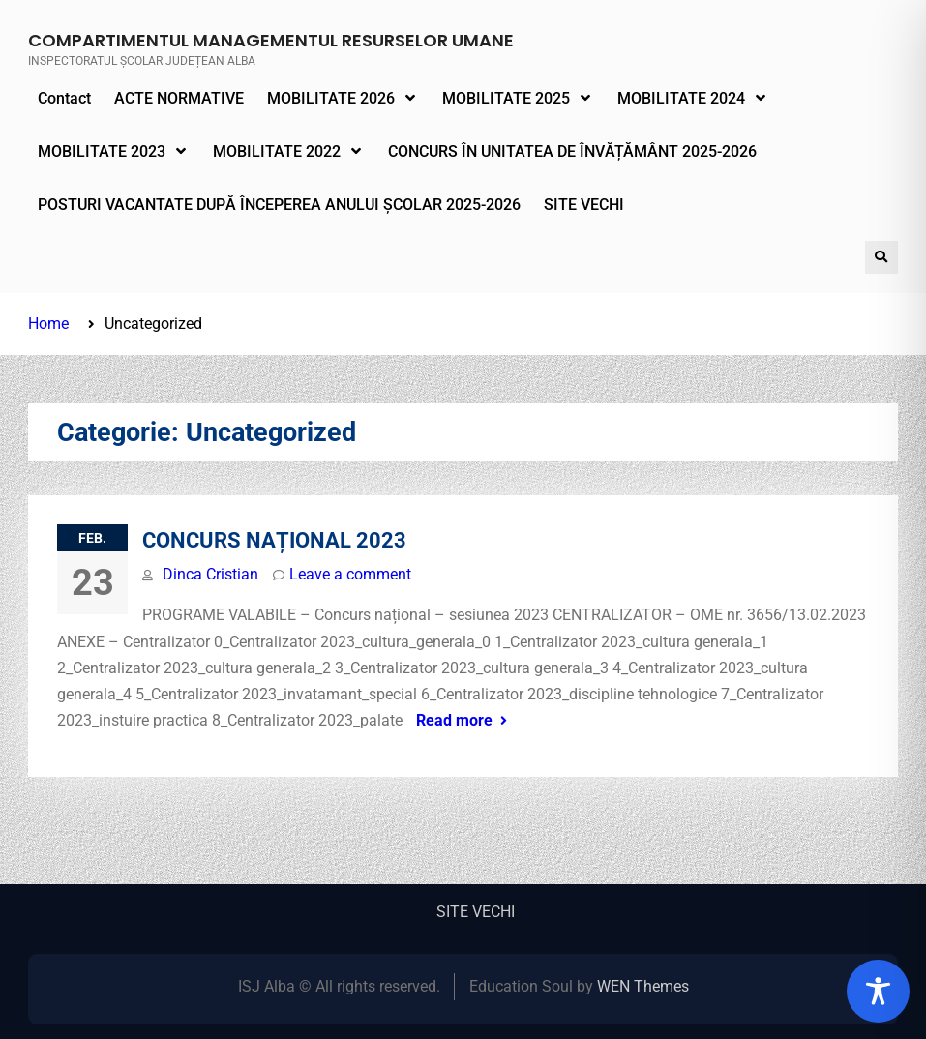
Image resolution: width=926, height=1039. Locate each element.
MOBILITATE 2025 (506, 98)
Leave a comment (350, 574)
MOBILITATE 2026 (331, 98)
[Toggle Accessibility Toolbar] (878, 991)
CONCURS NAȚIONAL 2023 (274, 540)
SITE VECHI (584, 204)
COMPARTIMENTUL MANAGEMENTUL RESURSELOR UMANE (271, 40)
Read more (454, 720)
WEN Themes (643, 986)
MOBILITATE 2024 (681, 98)
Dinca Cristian (210, 574)
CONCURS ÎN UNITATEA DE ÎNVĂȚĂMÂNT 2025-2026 (572, 151)
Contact (64, 98)
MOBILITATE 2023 (101, 151)
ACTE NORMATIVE (179, 98)
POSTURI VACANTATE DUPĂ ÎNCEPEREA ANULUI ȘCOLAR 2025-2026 (279, 204)
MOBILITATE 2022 (277, 151)
